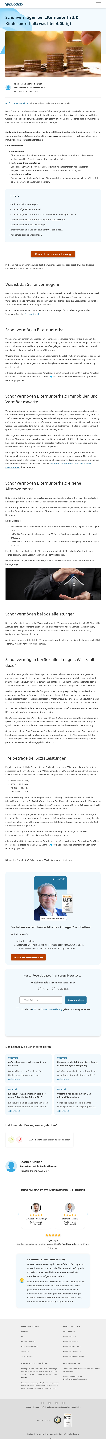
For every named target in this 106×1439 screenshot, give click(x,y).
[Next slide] (87, 1214)
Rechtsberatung (69, 1331)
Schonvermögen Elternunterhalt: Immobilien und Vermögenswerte (43, 214)
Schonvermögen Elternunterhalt (25, 209)
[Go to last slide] (18, 1214)
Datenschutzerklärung (52, 1009)
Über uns (24, 1331)
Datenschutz (39, 1434)
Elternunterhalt (32, 314)
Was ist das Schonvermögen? (24, 204)
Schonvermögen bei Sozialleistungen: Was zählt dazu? (36, 229)
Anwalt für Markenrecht (72, 1351)
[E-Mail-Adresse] (40, 1000)
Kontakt (30, 1434)
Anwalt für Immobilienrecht (73, 1356)
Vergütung (25, 1351)
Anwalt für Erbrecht (70, 1336)
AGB (34, 1009)
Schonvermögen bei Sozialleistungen (28, 224)
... (12, 103)
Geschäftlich (63, 989)
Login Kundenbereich (29, 1346)
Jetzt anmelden (76, 1000)
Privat (45, 989)
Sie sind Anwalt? (27, 1356)
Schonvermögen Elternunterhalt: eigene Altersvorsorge (37, 219)
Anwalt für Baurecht (71, 1341)
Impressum (49, 1434)
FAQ (22, 1336)
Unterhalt (21, 103)
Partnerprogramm (28, 1341)
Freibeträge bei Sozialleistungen (26, 234)
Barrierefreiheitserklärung (69, 1434)
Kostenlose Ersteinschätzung (53, 254)
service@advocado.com (78, 1379)
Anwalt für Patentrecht (72, 1346)
